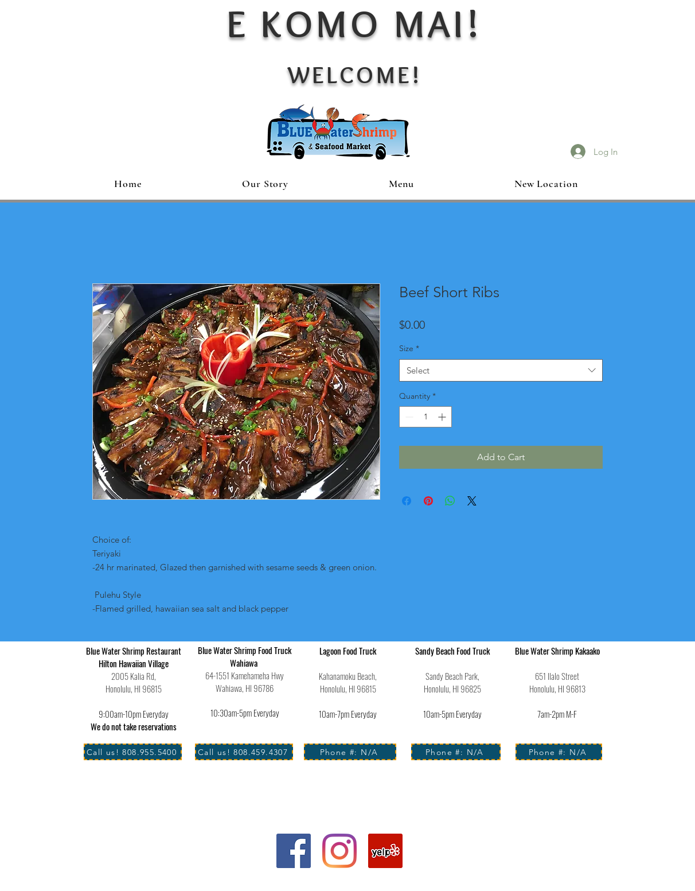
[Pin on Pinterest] (428, 501)
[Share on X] (472, 501)
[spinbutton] (425, 417)
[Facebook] (293, 851)
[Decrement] (408, 417)
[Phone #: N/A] (350, 752)
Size (409, 348)
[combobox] (501, 370)
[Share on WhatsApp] (450, 501)
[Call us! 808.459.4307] (244, 752)
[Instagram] (339, 851)
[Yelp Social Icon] (385, 851)
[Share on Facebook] (406, 501)
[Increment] (443, 417)
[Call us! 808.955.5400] (133, 752)
